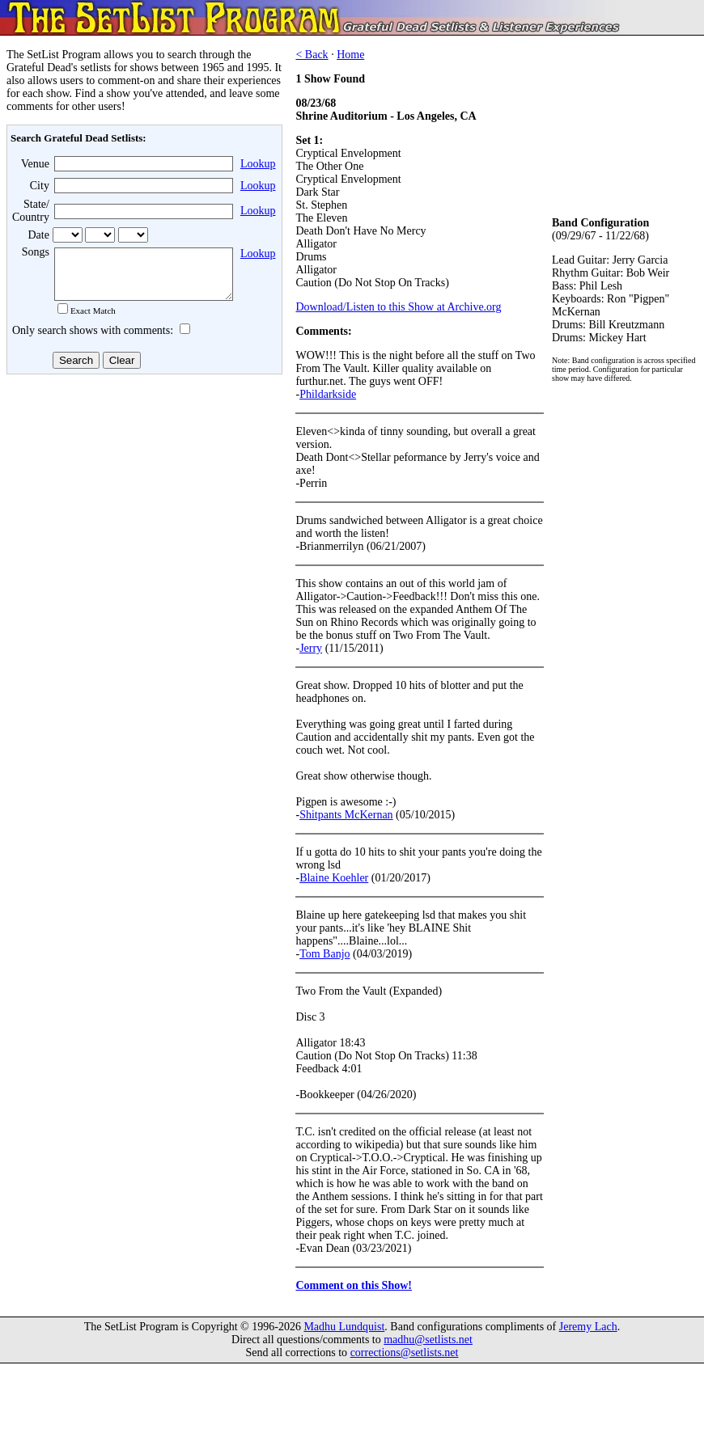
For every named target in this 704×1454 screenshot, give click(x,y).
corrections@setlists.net (404, 1352)
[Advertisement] (142, 508)
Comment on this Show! (353, 1285)
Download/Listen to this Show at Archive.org (398, 307)
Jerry (310, 648)
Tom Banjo (324, 954)
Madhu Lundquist (343, 1327)
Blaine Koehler (333, 878)
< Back (311, 55)
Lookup (258, 164)
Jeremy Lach (588, 1327)
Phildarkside (327, 394)
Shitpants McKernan (345, 815)
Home (350, 55)
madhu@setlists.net (428, 1340)
